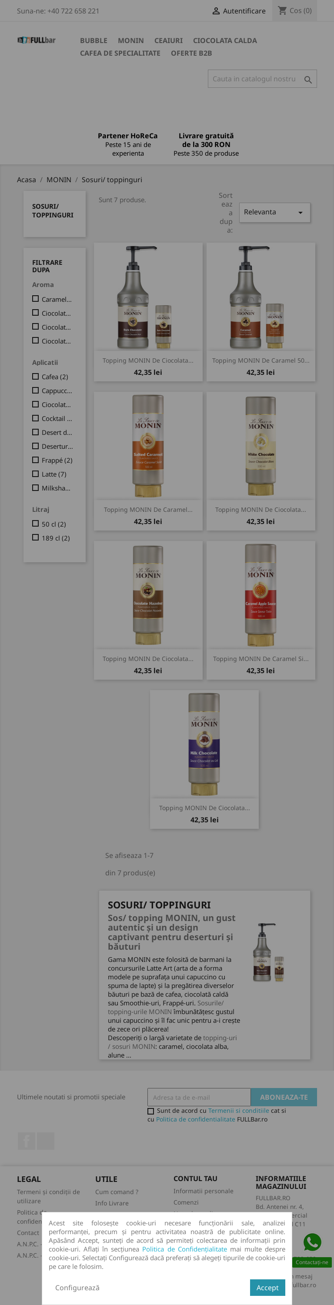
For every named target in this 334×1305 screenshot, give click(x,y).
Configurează (77, 1287)
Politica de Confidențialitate (184, 1249)
